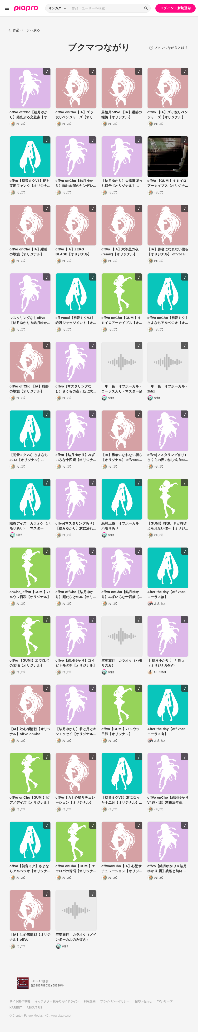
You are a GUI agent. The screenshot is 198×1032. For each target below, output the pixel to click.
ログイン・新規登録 (175, 8)
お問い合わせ (143, 1001)
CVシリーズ (165, 1001)
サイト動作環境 (20, 1001)
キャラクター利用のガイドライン (57, 1001)
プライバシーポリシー (115, 1001)
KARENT (16, 1007)
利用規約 (89, 1001)
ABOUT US (34, 1007)
